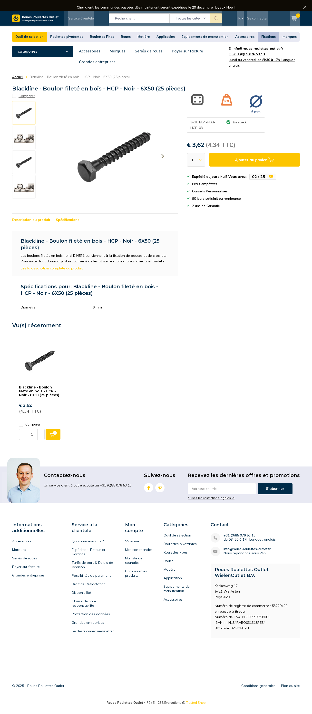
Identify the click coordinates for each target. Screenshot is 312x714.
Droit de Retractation (89, 591)
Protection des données (91, 621)
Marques (118, 58)
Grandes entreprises (34, 69)
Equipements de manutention (205, 44)
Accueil (17, 84)
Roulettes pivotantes (66, 44)
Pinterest (160, 493)
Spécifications (67, 227)
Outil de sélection (29, 44)
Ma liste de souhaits (133, 567)
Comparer (29, 432)
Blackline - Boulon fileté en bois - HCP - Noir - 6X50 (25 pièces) (39, 398)
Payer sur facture (188, 58)
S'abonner (275, 496)
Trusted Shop (196, 710)
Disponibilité (81, 600)
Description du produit (31, 227)
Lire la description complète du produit (52, 275)
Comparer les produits (136, 580)
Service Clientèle (81, 22)
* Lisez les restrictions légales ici (211, 505)
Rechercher (216, 22)
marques (290, 44)
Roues (126, 44)
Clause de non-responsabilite (84, 610)
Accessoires (244, 44)
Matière (143, 44)
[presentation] (162, 163)
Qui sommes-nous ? (88, 548)
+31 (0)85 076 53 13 (239, 543)
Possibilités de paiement (91, 583)
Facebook (148, 493)
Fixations (268, 44)
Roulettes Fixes (102, 44)
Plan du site (290, 693)
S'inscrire (132, 548)
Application (165, 44)
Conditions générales (258, 693)
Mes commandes (139, 557)
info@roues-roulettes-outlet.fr (247, 556)
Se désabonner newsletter (93, 638)
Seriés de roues (149, 58)
